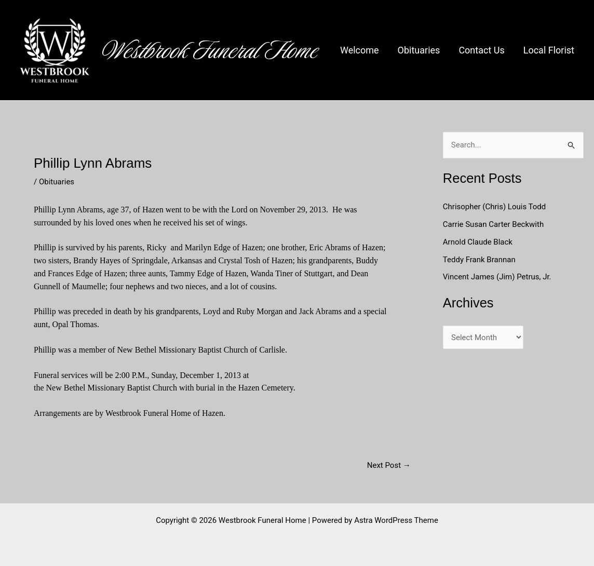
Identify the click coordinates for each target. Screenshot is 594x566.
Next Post (389, 465)
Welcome (359, 50)
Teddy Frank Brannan (480, 259)
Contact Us (481, 50)
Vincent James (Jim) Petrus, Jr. (497, 276)
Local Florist (548, 50)
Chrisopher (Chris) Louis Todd (494, 206)
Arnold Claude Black (479, 242)
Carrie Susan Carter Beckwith (493, 224)
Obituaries (419, 50)
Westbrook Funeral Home (210, 50)
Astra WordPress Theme (396, 520)
